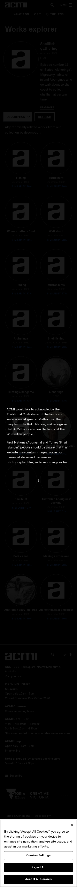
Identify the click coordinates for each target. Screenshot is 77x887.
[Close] (72, 825)
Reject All (38, 868)
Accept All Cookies (38, 880)
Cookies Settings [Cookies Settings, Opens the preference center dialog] (38, 856)
